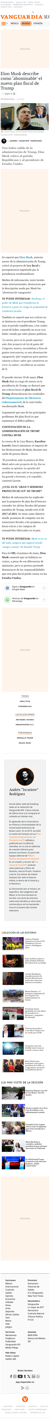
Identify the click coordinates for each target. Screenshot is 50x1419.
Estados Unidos (25, 720)
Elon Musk (26, 257)
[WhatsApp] (25, 600)
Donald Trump (25, 738)
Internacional (7, 99)
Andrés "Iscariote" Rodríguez (26, 141)
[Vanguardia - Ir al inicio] (25, 18)
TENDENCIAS (26, 706)
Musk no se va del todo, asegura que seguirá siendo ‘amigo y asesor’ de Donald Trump (24, 543)
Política (25, 701)
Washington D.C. (25, 725)
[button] (4, 23)
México (15, 23)
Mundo (26, 23)
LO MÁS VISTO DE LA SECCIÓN (22, 1082)
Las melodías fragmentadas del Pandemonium (25, 837)
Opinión (38, 23)
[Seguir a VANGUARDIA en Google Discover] (9, 94)
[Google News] (25, 588)
